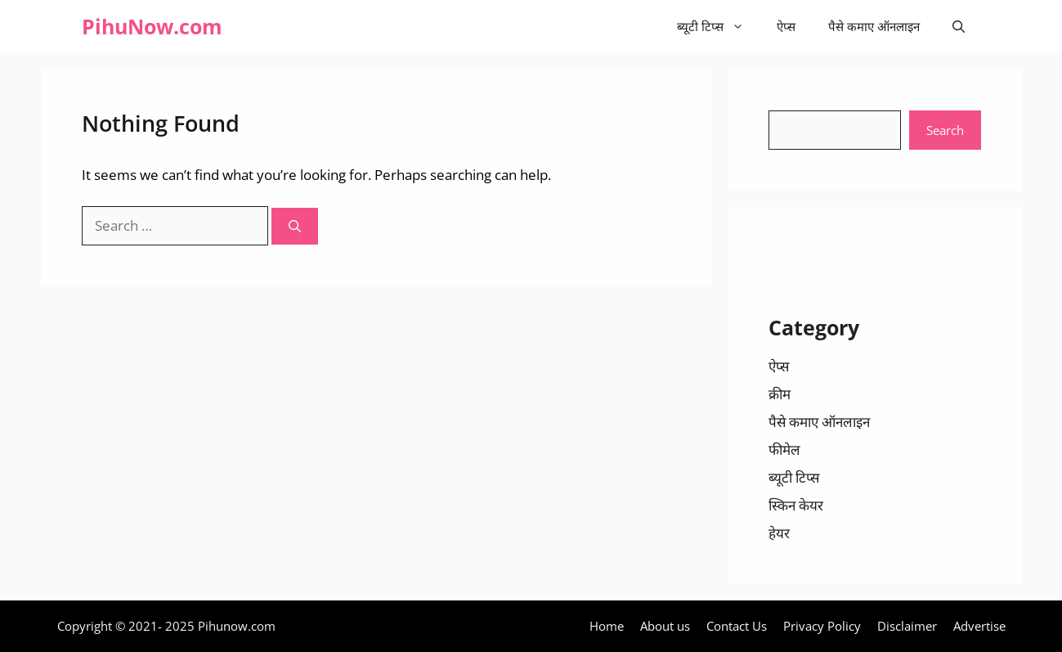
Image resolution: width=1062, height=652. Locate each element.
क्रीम (779, 393)
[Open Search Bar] (958, 26)
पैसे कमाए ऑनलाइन (874, 26)
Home (606, 626)
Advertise (979, 626)
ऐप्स (786, 26)
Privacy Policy (822, 626)
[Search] (294, 226)
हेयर (779, 533)
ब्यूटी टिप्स (718, 26)
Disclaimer (907, 626)
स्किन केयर (795, 505)
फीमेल (784, 449)
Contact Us (736, 626)
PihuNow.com (152, 26)
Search (945, 130)
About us (665, 626)
